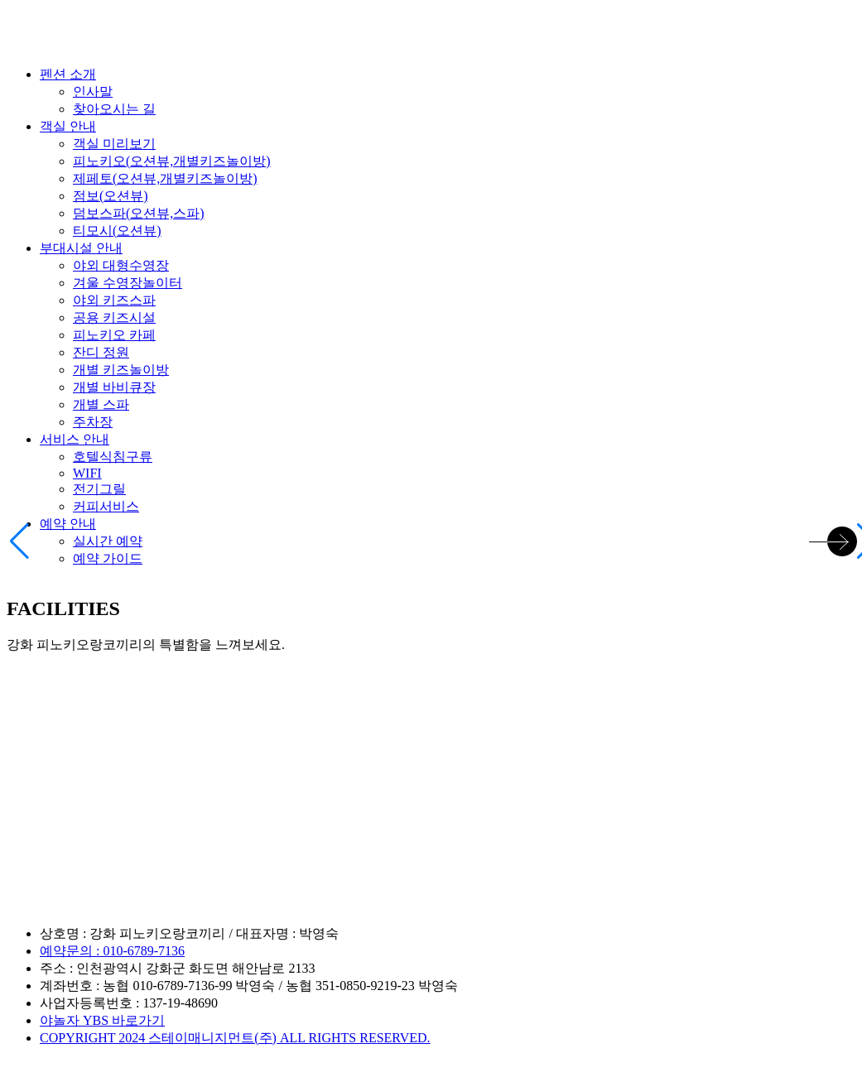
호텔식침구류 (112, 457)
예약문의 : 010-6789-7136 (112, 951)
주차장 (93, 422)
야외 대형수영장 (121, 265)
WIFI (87, 473)
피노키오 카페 (114, 335)
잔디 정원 (101, 352)
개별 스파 (101, 404)
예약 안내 (68, 524)
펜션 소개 (68, 74)
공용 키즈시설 (114, 317)
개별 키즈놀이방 (121, 370)
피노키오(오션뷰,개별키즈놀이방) (172, 161)
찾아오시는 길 (114, 109)
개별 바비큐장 (114, 387)
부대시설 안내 (81, 248)
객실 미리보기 (114, 144)
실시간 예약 (107, 541)
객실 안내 (68, 126)
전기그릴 (99, 489)
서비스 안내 (74, 439)
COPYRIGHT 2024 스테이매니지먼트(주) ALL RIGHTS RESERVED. (235, 1038)
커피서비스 (106, 506)
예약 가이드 (107, 558)
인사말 (93, 91)
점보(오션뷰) (110, 196)
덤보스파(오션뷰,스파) (139, 213)
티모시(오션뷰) (117, 231)
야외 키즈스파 (114, 300)
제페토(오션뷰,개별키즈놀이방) (165, 178)
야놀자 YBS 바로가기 (102, 1020)
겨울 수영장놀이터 (127, 283)
